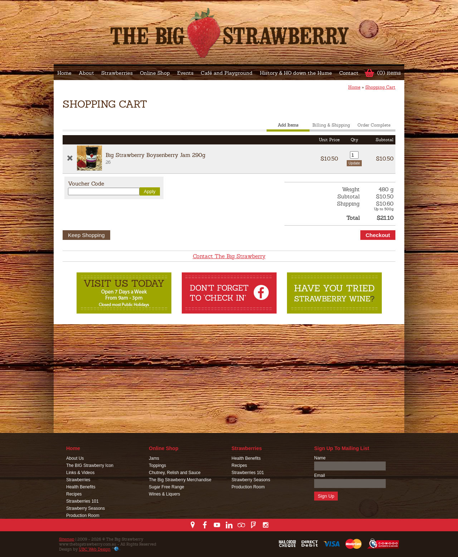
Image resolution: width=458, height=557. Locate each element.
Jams (154, 458)
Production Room (82, 515)
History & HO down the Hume (296, 73)
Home (64, 73)
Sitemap (66, 539)
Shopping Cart (380, 87)
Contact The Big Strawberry (229, 256)
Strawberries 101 (82, 501)
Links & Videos (80, 472)
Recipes (74, 494)
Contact (349, 73)
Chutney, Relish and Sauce (175, 472)
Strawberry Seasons (85, 508)
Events (185, 73)
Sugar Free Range (166, 486)
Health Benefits (80, 486)
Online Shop (155, 73)
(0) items (389, 72)
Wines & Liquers (164, 494)
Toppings (157, 465)
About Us (75, 458)
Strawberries (117, 73)
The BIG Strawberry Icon (89, 465)
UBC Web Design (95, 549)
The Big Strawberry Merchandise (180, 479)
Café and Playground (227, 73)
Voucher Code (86, 183)
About (86, 73)
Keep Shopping (86, 235)
